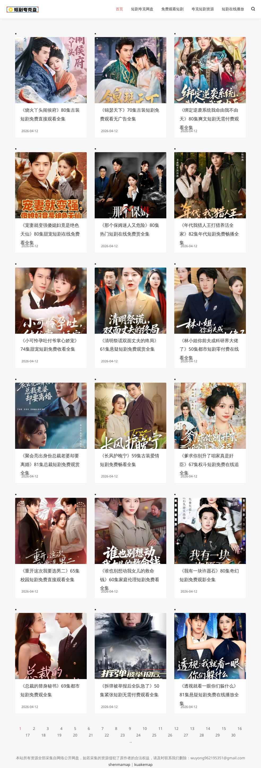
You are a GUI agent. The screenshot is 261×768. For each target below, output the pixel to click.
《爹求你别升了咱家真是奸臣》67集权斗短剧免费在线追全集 (209, 464)
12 (176, 728)
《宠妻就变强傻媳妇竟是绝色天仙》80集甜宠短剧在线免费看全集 (50, 234)
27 (186, 735)
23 (122, 735)
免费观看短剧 (172, 9)
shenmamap (119, 764)
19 (59, 735)
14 (208, 728)
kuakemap (143, 764)
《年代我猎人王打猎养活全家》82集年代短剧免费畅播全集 (209, 234)
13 (192, 728)
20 (75, 735)
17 (27, 735)
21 (91, 735)
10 (144, 728)
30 (233, 735)
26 (170, 735)
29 (217, 735)
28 (202, 735)
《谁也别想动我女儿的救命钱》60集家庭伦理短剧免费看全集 (129, 579)
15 (224, 728)
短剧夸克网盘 (142, 9)
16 (239, 728)
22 (107, 735)
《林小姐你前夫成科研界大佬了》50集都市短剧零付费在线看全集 (209, 349)
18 (43, 735)
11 (160, 728)
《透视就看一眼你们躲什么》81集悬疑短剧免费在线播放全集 (209, 694)
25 (154, 735)
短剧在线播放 (233, 9)
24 (138, 735)
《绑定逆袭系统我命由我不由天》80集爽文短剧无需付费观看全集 (209, 118)
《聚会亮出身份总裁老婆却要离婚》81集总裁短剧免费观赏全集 (50, 464)
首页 (119, 9)
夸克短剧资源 (203, 9)
